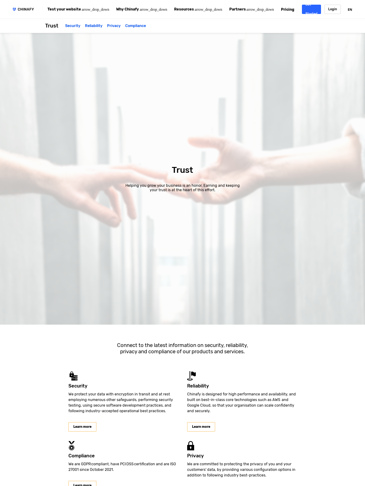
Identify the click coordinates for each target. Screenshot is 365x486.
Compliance (135, 26)
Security (72, 26)
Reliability (93, 26)
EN (350, 9)
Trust (51, 26)
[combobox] (350, 9)
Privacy (114, 26)
